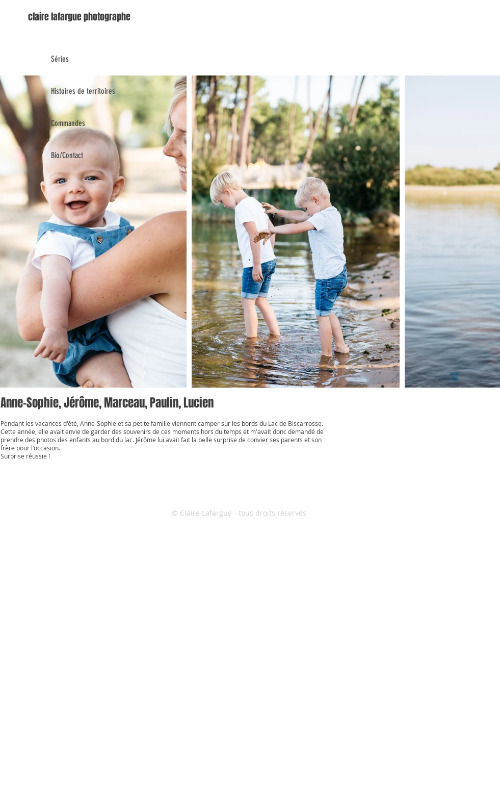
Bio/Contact (67, 155)
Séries (60, 59)
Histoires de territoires (83, 91)
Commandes (68, 123)
